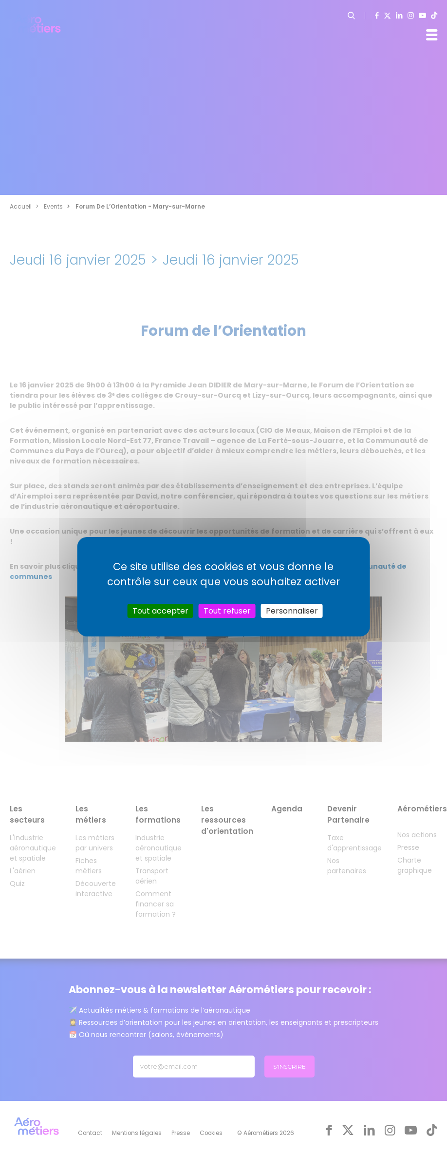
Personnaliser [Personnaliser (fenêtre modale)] (292, 610)
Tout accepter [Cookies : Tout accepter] (160, 610)
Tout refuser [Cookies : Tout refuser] (227, 610)
